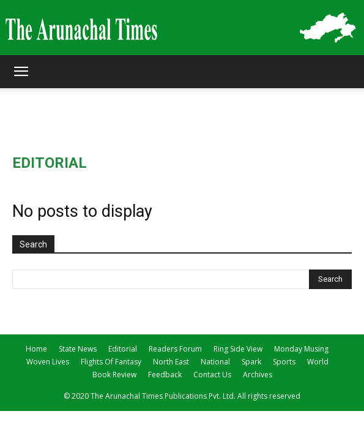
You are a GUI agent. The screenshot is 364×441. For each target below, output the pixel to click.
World (318, 361)
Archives (257, 374)
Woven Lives (47, 361)
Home (36, 349)
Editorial (122, 349)
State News (78, 349)
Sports (284, 361)
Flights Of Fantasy (111, 361)
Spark (251, 361)
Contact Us (212, 374)
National (215, 361)
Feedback (165, 374)
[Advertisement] (182, 109)
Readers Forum (175, 349)
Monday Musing (301, 349)
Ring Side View (238, 349)
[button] (20, 71)
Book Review (114, 374)
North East (171, 361)
